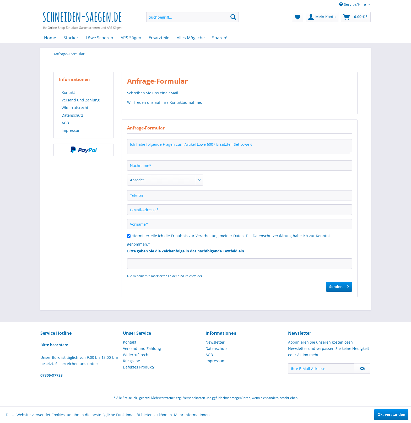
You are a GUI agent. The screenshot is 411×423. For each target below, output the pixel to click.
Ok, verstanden (391, 414)
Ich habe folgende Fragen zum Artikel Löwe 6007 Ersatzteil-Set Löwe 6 (239, 146)
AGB (65, 122)
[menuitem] (192, 17)
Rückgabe (131, 360)
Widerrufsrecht (75, 107)
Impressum (72, 130)
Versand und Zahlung (81, 99)
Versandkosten (194, 397)
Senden (339, 286)
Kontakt (68, 92)
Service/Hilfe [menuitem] (353, 4)
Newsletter (215, 342)
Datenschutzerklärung (272, 235)
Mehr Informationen (192, 414)
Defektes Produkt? (138, 367)
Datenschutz (73, 115)
